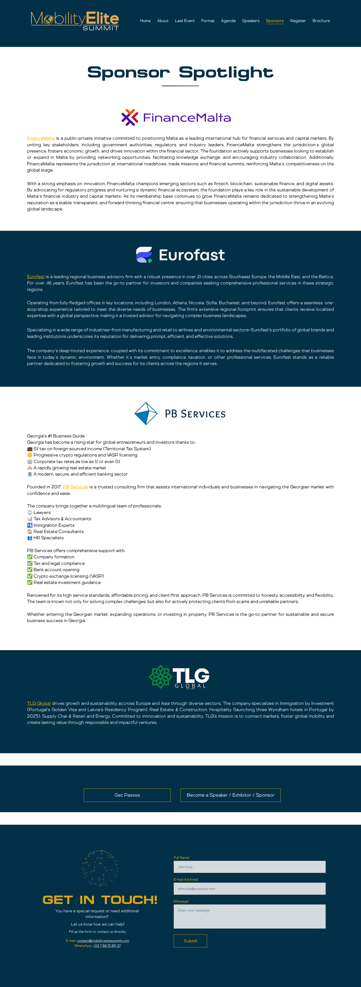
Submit (190, 940)
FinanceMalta (41, 138)
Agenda (228, 21)
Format (208, 21)
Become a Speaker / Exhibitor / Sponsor (231, 795)
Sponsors (275, 21)
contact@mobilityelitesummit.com (103, 941)
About (162, 21)
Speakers (250, 21)
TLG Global (39, 703)
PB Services (75, 487)
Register (298, 21)
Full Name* (182, 858)
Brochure (321, 21)
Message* (181, 901)
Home (145, 21)
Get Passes (127, 795)
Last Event (185, 21)
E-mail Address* (186, 879)
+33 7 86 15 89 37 (107, 946)
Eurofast (36, 277)
